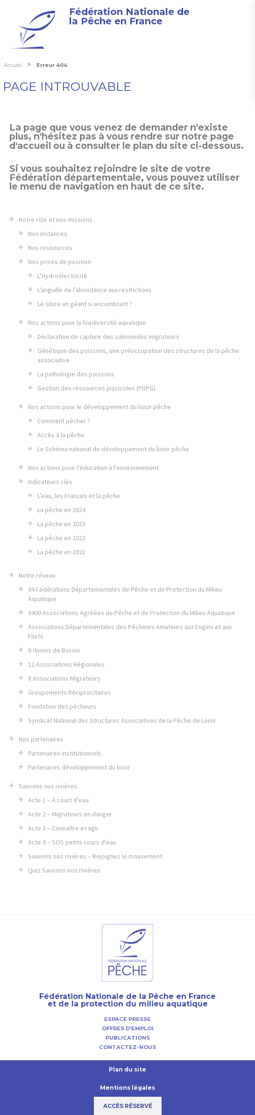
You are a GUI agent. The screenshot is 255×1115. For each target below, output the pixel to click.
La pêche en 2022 (61, 538)
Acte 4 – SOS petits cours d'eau (72, 842)
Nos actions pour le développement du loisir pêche (99, 407)
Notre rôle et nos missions (55, 219)
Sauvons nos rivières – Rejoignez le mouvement (95, 856)
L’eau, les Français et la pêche (78, 495)
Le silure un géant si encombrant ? (84, 304)
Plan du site (127, 1069)
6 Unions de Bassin (54, 650)
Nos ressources (50, 247)
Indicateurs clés (50, 481)
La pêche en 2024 (61, 510)
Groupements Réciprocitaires (69, 692)
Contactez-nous (127, 1047)
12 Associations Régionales (66, 664)
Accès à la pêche (61, 435)
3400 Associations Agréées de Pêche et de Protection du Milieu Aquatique (131, 613)
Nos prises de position (59, 261)
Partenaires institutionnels (64, 753)
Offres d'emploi (128, 1028)
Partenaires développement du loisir (79, 767)
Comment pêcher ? (63, 421)
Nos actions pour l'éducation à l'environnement (93, 467)
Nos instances (47, 233)
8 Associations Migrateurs (64, 678)
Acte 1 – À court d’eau (58, 800)
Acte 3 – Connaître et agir (63, 828)
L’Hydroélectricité (62, 275)
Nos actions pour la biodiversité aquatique (87, 322)
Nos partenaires (41, 739)
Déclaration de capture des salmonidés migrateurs (108, 336)
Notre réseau (37, 575)
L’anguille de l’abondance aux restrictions (94, 290)
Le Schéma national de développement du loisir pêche (113, 449)
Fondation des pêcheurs (62, 706)
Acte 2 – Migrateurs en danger (70, 814)
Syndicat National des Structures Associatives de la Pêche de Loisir (122, 720)
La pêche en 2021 (61, 552)
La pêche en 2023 (61, 524)
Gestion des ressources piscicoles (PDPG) (96, 388)
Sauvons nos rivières (48, 786)
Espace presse (127, 1019)
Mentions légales (127, 1087)
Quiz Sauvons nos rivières (64, 870)
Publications (128, 1037)
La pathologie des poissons (75, 374)
